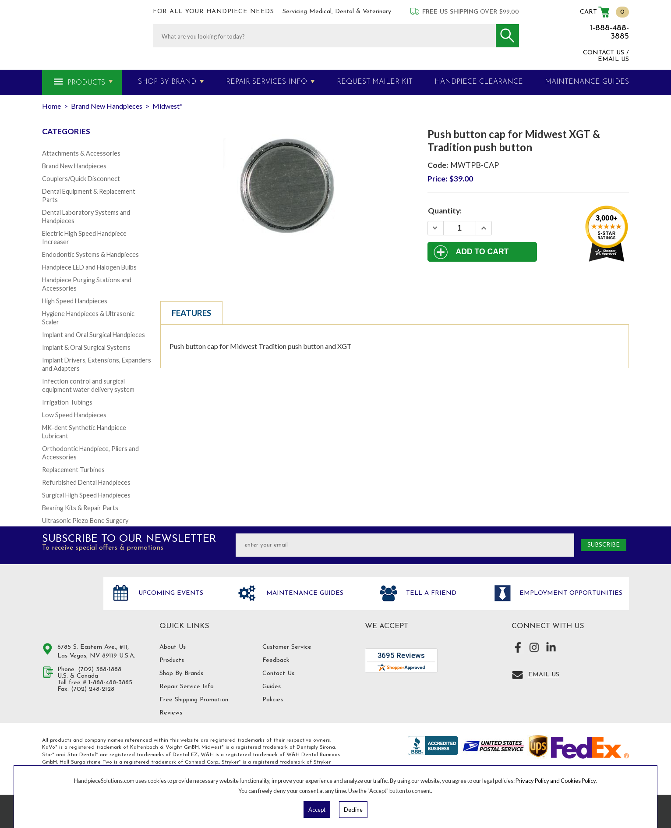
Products (86, 82)
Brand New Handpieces (74, 166)
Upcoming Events (169, 593)
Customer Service (286, 647)
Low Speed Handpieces (74, 415)
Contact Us (278, 673)
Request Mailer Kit (375, 81)
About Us (172, 647)
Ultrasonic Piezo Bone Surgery (85, 520)
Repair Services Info (266, 81)
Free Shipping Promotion (193, 700)
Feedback (276, 660)
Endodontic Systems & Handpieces (90, 254)
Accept (316, 809)
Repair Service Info (186, 686)
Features (191, 313)
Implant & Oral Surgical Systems (86, 347)
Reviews (170, 713)
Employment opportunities (569, 593)
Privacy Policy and (538, 780)
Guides (271, 686)
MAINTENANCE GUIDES (587, 81)
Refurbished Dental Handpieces (86, 482)
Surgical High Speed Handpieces (86, 495)
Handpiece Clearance (478, 81)
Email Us (543, 675)
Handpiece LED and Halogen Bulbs (89, 267)
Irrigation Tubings (67, 402)
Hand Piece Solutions (67, 602)
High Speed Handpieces (74, 301)
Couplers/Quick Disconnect (81, 178)
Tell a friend (430, 593)
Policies (272, 700)
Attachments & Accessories (81, 153)
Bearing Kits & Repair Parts (80, 508)
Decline (353, 809)
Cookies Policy (578, 780)
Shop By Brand (167, 81)
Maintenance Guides (303, 593)
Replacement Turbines (73, 469)
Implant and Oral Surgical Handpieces (93, 334)
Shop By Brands (181, 673)
